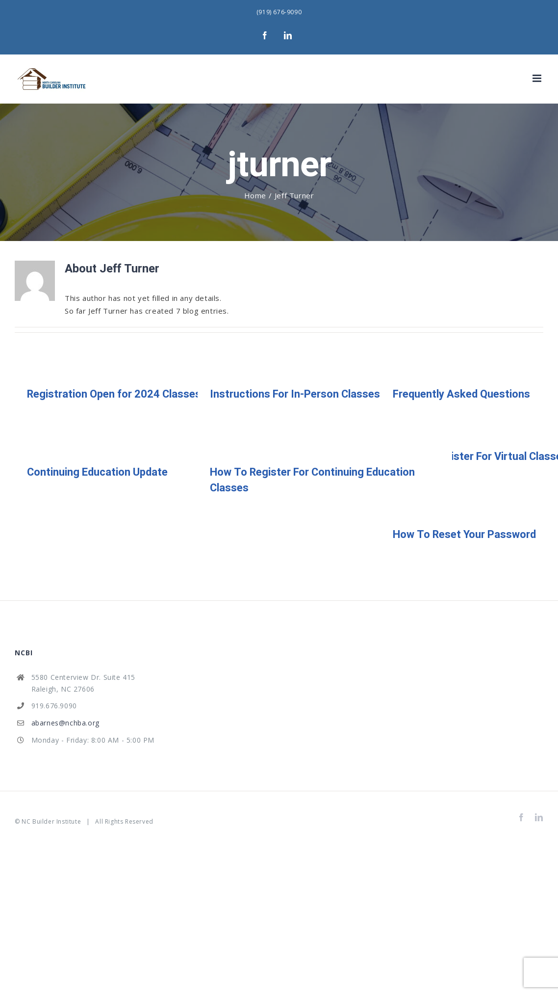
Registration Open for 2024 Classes (114, 394)
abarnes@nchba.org (65, 722)
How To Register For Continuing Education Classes (312, 480)
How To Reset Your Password (464, 534)
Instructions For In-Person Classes (295, 394)
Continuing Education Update (97, 472)
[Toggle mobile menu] (538, 78)
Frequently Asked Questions (461, 394)
